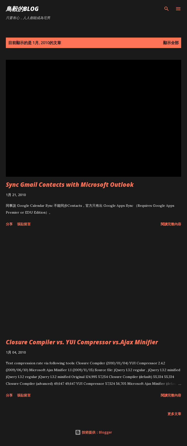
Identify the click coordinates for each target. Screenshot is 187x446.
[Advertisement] (93, 283)
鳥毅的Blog (22, 9)
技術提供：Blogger (93, 432)
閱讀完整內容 (171, 224)
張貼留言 (24, 224)
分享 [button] (9, 224)
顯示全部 (171, 42)
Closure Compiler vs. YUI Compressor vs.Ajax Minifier (82, 342)
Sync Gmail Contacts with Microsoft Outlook (70, 184)
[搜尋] (166, 9)
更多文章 (174, 413)
